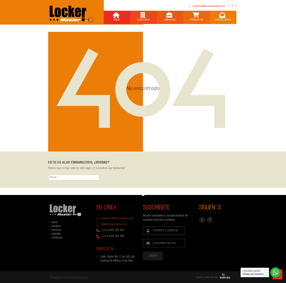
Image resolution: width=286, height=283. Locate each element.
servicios (56, 230)
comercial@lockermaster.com (208, 6)
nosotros (56, 226)
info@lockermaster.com (114, 224)
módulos (56, 234)
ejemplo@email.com (164, 243)
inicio (54, 222)
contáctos (57, 237)
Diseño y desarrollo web (207, 277)
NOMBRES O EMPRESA (165, 230)
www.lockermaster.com (77, 277)
